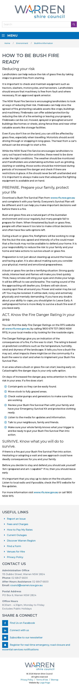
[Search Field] (39, 24)
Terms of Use (42, 680)
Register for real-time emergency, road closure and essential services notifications (36, 646)
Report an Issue (16, 518)
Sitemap (54, 680)
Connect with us (15, 630)
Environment (22, 43)
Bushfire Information (43, 43)
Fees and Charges (17, 524)
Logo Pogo (45, 683)
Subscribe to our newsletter (22, 638)
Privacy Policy (15, 557)
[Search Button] (74, 24)
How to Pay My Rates (20, 529)
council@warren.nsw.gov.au (26, 585)
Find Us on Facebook (18, 623)
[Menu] (3, 35)
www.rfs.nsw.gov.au (63, 197)
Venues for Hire (16, 551)
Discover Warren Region (21, 540)
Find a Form (14, 546)
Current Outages (17, 535)
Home (7, 43)
